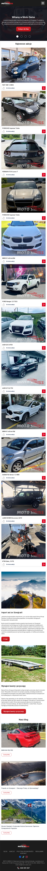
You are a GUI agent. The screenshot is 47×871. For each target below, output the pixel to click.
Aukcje (12, 851)
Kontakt (23, 853)
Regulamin (39, 851)
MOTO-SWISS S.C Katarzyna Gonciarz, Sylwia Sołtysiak (18, 861)
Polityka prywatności (25, 851)
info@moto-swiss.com (24, 865)
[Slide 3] (30, 36)
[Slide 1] (21, 36)
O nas (5, 639)
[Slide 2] (26, 36)
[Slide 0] (17, 36)
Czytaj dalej (6, 754)
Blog (5, 851)
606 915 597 (25, 868)
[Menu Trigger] (43, 3)
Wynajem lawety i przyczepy (13, 711)
